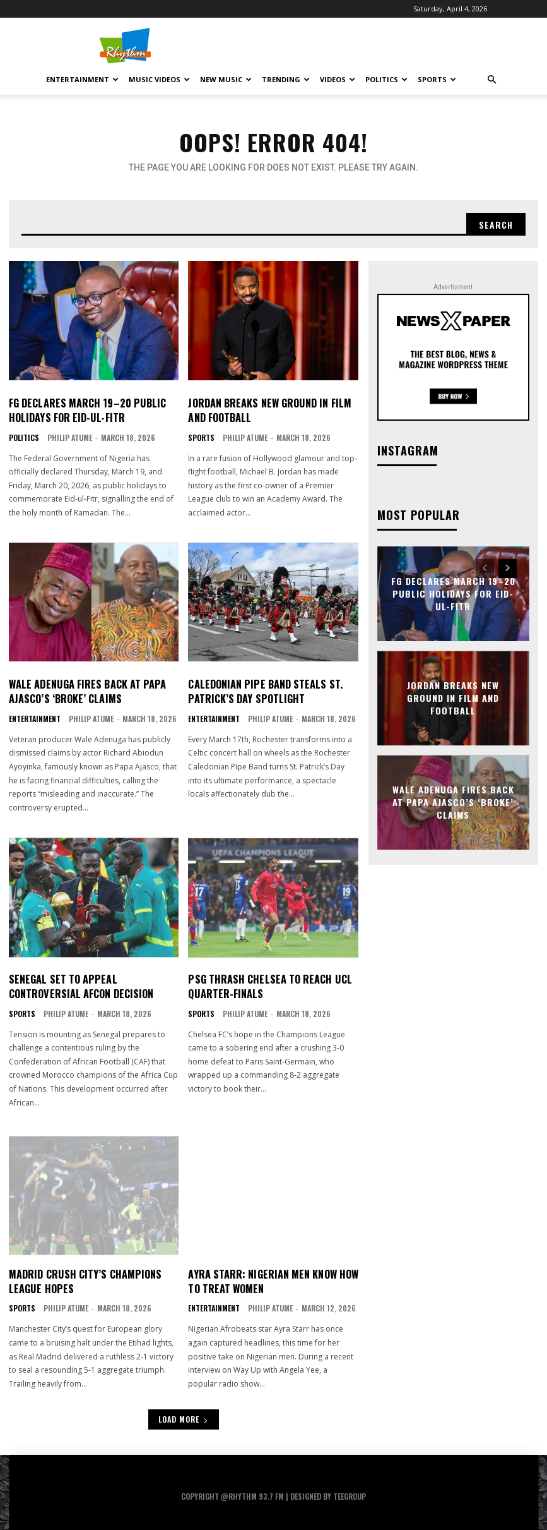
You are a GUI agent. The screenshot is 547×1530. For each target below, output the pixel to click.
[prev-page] (485, 568)
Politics (386, 79)
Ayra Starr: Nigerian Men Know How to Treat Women (272, 1279)
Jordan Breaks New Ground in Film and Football (268, 410)
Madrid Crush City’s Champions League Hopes (84, 1279)
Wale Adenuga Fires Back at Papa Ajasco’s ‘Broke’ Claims (86, 690)
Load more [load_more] (183, 1417)
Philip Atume (69, 436)
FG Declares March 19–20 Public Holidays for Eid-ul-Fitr (86, 410)
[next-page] (507, 568)
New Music (226, 79)
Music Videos (159, 79)
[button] (492, 80)
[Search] (496, 224)
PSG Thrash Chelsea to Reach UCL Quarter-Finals (268, 984)
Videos (337, 79)
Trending (286, 79)
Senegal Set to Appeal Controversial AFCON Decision (80, 984)
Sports (437, 79)
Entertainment (82, 79)
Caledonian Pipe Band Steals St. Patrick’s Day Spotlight (263, 690)
